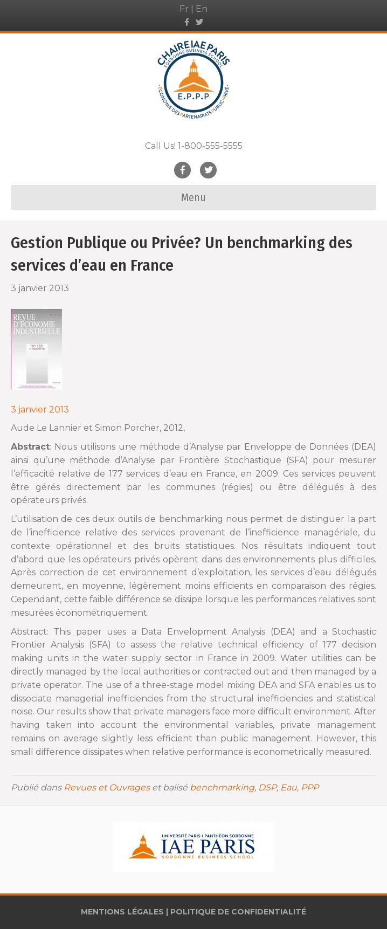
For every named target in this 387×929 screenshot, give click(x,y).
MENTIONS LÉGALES (122, 912)
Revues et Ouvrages (107, 787)
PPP (310, 787)
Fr (184, 9)
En (202, 9)
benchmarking (222, 787)
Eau (288, 787)
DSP (267, 787)
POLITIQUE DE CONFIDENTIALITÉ (238, 912)
